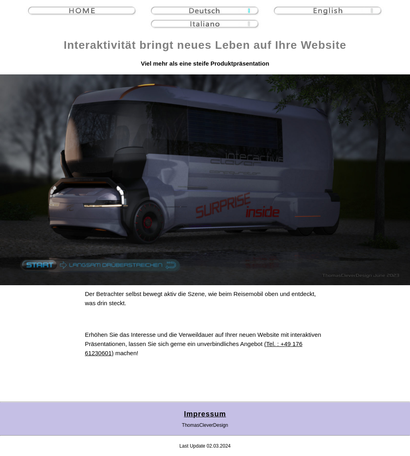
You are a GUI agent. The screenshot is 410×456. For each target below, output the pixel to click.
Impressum (205, 414)
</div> (205, 179)
